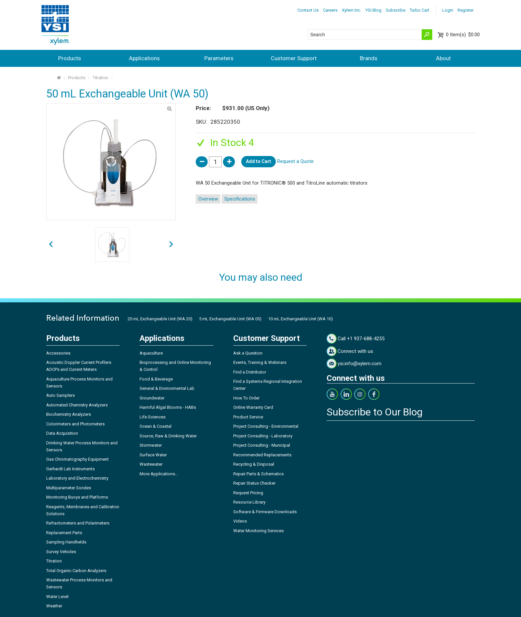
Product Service (248, 416)
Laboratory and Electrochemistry (77, 478)
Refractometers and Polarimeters (77, 523)
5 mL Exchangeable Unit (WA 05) (230, 318)
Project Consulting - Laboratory (262, 435)
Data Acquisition (62, 433)
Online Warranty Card (253, 407)
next (50, 244)
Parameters (219, 58)
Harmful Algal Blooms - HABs (168, 407)
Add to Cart (258, 161)
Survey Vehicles (61, 551)
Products (69, 58)
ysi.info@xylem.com (359, 364)
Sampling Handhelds (66, 542)
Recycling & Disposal (253, 464)
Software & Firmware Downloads (265, 511)
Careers (330, 10)
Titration (100, 77)
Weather (54, 605)
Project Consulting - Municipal (261, 445)
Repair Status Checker (254, 483)
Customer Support (294, 58)
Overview (208, 199)
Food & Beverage (156, 379)
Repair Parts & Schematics (258, 473)
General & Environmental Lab (167, 388)
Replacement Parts (64, 532)
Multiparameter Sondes (68, 487)
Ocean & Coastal (155, 426)
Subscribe (395, 10)
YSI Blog (373, 10)
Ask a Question (247, 353)
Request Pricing (248, 492)
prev (171, 244)
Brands (368, 58)
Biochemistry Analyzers (68, 414)
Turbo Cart (419, 10)
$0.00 (463, 35)
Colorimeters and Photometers (75, 423)
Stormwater (151, 445)
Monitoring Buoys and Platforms (77, 497)
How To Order (246, 397)
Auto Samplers (60, 395)
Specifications (239, 199)
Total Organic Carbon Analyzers (76, 570)
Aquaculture (151, 353)
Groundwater (152, 397)
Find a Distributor (249, 372)
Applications (144, 58)
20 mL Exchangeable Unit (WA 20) (160, 318)
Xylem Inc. (351, 10)
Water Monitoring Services (258, 530)
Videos (240, 521)
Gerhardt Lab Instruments (70, 468)
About (443, 58)
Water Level (57, 596)
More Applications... (159, 473)
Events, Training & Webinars (259, 362)
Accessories (58, 353)
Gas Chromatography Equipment (77, 459)
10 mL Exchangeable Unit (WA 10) (300, 318)
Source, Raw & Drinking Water (168, 435)
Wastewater (151, 464)
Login (447, 10)
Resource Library (249, 502)
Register (465, 10)
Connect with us (355, 351)
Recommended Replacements (262, 454)
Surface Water (153, 454)
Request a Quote (295, 161)
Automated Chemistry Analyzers (77, 404)
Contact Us (308, 10)
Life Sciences (152, 416)
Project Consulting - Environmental (265, 426)
